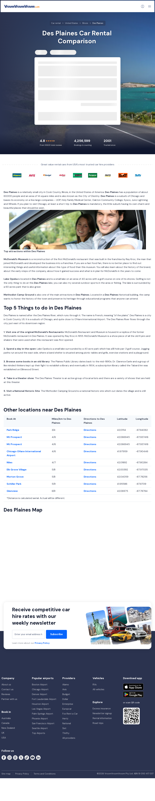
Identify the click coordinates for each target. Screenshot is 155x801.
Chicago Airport (40, 689)
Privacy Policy (42, 643)
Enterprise (67, 704)
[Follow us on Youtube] (32, 757)
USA (4, 737)
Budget (66, 694)
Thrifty (65, 733)
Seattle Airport (40, 728)
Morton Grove (15, 476)
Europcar (67, 708)
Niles (9, 462)
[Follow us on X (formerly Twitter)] (21, 757)
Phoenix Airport (40, 718)
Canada (5, 723)
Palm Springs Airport (42, 713)
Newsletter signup (102, 713)
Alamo (65, 684)
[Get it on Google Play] (133, 694)
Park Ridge (13, 430)
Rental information (102, 718)
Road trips (98, 723)
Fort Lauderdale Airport (44, 699)
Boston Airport (39, 684)
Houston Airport (40, 704)
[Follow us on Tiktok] (27, 757)
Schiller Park (14, 483)
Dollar (65, 699)
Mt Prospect (14, 437)
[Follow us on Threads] (15, 757)
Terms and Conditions (45, 773)
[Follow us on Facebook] (4, 757)
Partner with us (9, 699)
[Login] (142, 6)
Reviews (6, 694)
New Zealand (8, 728)
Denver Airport (39, 694)
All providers (68, 738)
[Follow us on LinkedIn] (38, 757)
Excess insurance (102, 708)
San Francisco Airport (43, 723)
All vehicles (98, 689)
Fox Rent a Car (70, 713)
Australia (6, 718)
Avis (64, 689)
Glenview (12, 491)
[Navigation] (150, 6)
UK (3, 732)
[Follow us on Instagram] (9, 757)
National (66, 723)
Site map (6, 773)
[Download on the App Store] (133, 686)
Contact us (7, 689)
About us (6, 684)
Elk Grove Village (16, 469)
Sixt (64, 728)
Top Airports (38, 733)
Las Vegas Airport (41, 708)
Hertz (65, 718)
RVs (95, 684)
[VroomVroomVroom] (22, 6)
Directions (90, 430)
